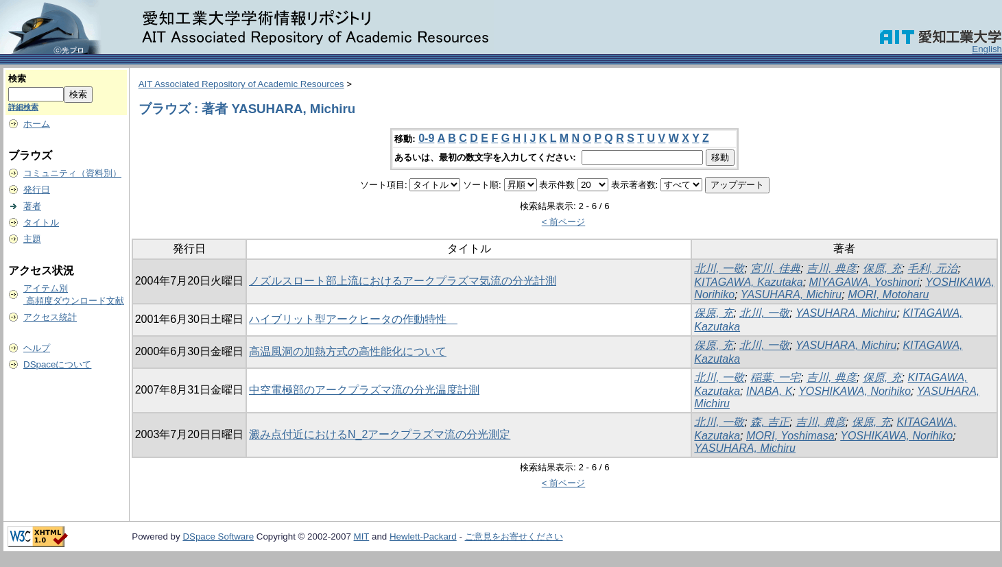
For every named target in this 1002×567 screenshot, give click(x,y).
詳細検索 (23, 107)
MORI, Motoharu (888, 294)
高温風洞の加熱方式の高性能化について (347, 351)
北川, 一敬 (719, 268)
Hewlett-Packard (423, 536)
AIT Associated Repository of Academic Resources (241, 84)
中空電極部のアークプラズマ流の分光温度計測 (364, 390)
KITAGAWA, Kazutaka (748, 282)
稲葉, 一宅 (775, 377)
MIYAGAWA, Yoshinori (864, 282)
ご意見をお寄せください (514, 536)
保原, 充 (882, 268)
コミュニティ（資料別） (72, 173)
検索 (17, 78)
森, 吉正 (769, 422)
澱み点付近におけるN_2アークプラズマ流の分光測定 (379, 434)
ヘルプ (36, 348)
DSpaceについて (57, 364)
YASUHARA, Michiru (791, 294)
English (987, 49)
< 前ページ (564, 222)
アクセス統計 (50, 317)
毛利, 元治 (932, 268)
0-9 (426, 138)
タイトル (41, 222)
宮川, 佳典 (775, 268)
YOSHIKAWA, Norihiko (854, 391)
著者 (32, 206)
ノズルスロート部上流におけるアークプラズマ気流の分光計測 (402, 281)
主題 (32, 239)
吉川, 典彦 (832, 268)
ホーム (36, 124)
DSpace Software (218, 536)
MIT (362, 536)
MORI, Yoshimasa (790, 436)
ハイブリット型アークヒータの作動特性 (353, 319)
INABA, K (769, 391)
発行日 (36, 189)
